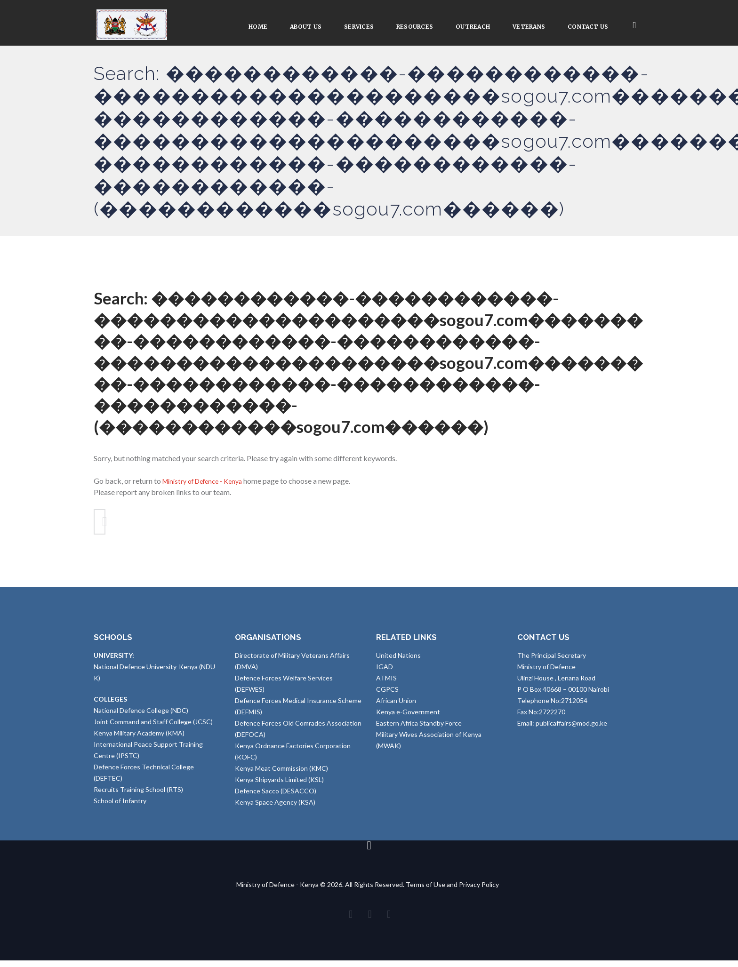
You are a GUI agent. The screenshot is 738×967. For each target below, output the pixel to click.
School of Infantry (120, 804)
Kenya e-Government (408, 715)
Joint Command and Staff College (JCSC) (153, 725)
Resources (414, 26)
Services (359, 26)
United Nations (398, 659)
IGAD (384, 670)
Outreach (473, 26)
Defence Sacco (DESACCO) (275, 794)
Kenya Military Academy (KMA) (139, 736)
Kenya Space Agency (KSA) (275, 805)
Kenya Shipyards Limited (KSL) (279, 783)
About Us (305, 26)
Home (258, 26)
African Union (396, 704)
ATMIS (386, 681)
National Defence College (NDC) (141, 714)
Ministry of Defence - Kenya (207, 480)
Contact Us (588, 26)
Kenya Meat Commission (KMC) (281, 771)
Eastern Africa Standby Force (419, 726)
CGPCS (387, 692)
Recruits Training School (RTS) (138, 793)
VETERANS (529, 26)
